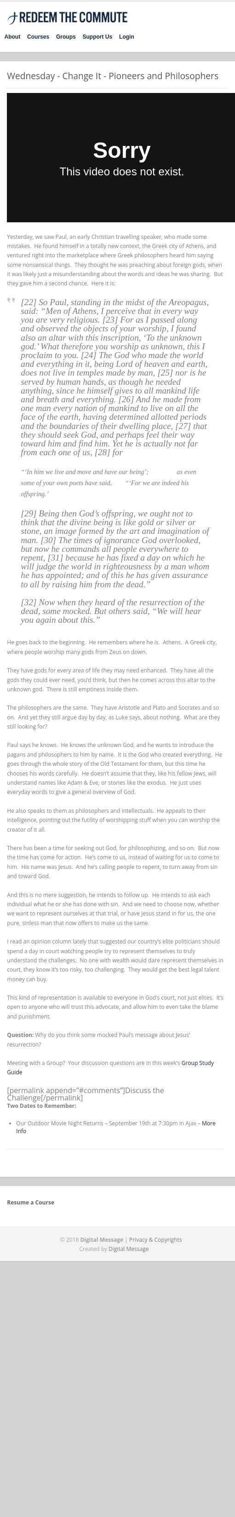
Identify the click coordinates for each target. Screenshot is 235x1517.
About (13, 37)
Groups (66, 37)
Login (126, 37)
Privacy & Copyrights (155, 1240)
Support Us (98, 37)
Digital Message (129, 1249)
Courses (38, 37)
